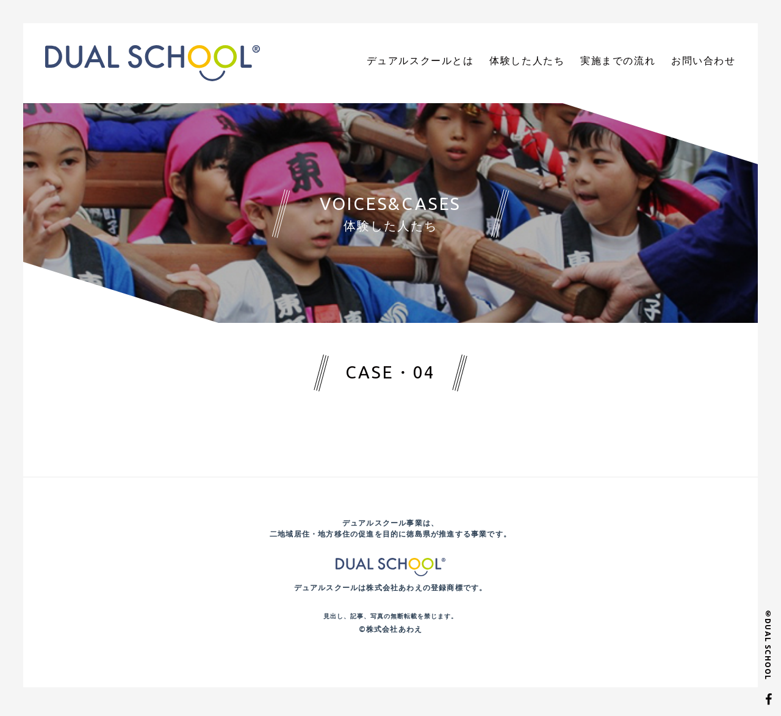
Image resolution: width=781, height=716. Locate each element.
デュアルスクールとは (454, 62)
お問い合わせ (707, 62)
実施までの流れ (631, 62)
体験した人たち (549, 62)
